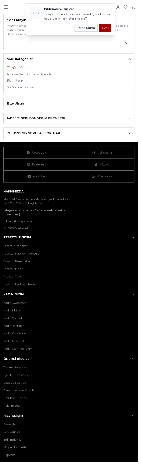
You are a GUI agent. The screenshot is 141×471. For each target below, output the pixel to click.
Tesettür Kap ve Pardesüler (21, 253)
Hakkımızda (11, 405)
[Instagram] (101, 153)
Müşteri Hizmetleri (15, 447)
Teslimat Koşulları (15, 367)
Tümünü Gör (16, 68)
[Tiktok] (101, 165)
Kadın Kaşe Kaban (15, 333)
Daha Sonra (86, 28)
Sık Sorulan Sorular (20, 87)
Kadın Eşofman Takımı (18, 348)
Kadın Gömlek (13, 318)
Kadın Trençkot (13, 341)
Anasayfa (9, 424)
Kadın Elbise (11, 310)
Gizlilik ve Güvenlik (15, 398)
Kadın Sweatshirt (14, 302)
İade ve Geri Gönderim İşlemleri (30, 74)
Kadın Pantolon (13, 325)
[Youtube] (36, 176)
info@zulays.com (17, 221)
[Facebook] (36, 153)
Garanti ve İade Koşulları (19, 390)
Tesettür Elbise (13, 268)
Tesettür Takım (13, 276)
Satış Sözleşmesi (14, 382)
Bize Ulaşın (15, 81)
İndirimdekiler (13, 439)
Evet (105, 28)
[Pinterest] (36, 165)
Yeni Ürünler (11, 432)
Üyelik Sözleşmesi (15, 375)
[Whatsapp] (101, 176)
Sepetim (9, 455)
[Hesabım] (118, 7)
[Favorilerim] (125, 7)
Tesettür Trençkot (15, 246)
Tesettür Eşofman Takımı (20, 284)
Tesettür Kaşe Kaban (17, 261)
